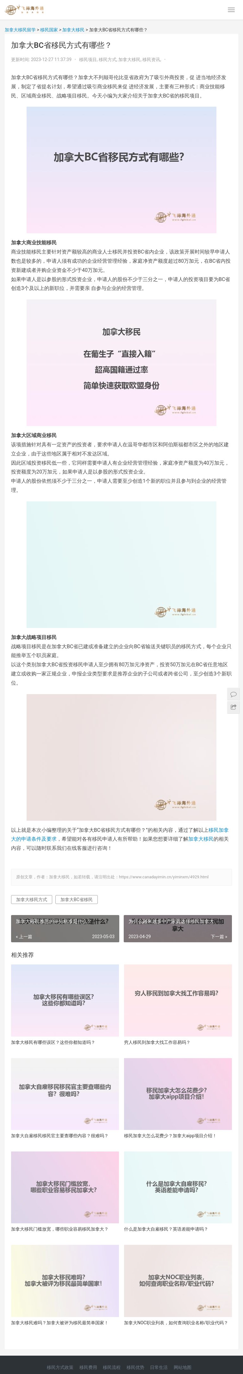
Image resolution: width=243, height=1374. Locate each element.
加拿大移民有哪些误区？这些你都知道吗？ (53, 1042)
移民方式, (108, 59)
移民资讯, (152, 59)
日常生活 (159, 1367)
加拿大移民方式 (31, 899)
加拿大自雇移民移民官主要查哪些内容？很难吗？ (60, 1135)
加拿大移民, (130, 59)
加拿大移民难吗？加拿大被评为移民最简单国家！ (60, 1322)
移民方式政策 (60, 1367)
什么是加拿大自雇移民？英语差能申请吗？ (166, 1229)
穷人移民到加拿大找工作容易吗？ (157, 1042)
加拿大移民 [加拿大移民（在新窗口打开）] (201, 839)
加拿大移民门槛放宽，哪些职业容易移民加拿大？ (60, 1229)
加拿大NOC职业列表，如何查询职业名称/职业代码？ (176, 1322)
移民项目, (89, 59)
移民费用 (88, 1367)
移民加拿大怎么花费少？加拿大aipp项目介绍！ (170, 1135)
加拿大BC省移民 (76, 899)
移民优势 (135, 1367)
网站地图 (182, 1367)
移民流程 (112, 1367)
